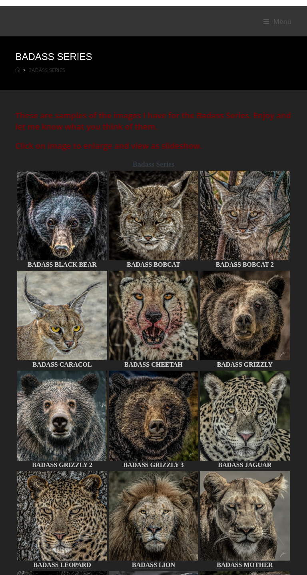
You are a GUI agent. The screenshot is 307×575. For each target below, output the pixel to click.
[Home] (17, 70)
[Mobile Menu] (277, 21)
